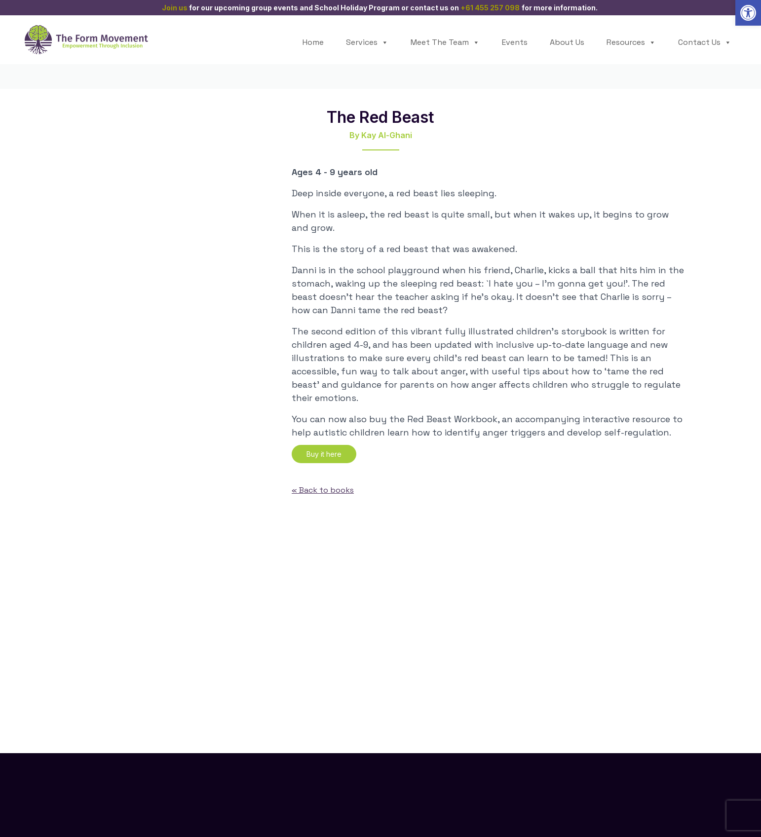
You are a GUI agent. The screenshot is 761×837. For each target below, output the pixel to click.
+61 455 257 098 (490, 7)
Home (313, 42)
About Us (567, 42)
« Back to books (323, 490)
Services (367, 42)
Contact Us (704, 42)
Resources (631, 42)
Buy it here (324, 454)
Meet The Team (445, 42)
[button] (748, 13)
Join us (175, 7)
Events (515, 42)
